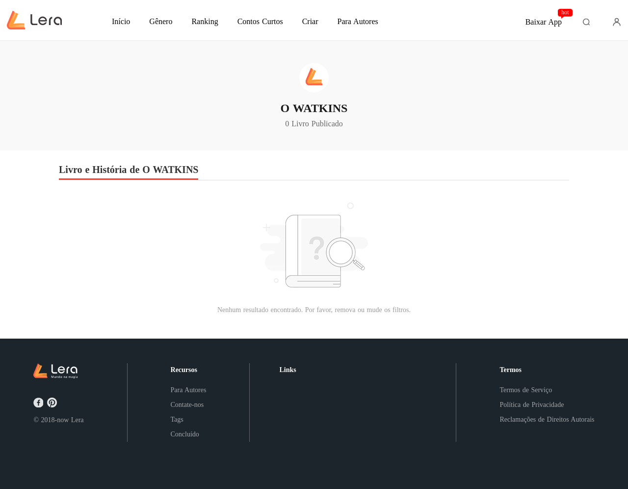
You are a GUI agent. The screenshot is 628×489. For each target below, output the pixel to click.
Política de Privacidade (531, 404)
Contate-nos (187, 404)
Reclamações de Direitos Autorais (546, 419)
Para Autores (189, 390)
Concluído (185, 434)
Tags (177, 419)
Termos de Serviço (525, 390)
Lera (77, 420)
